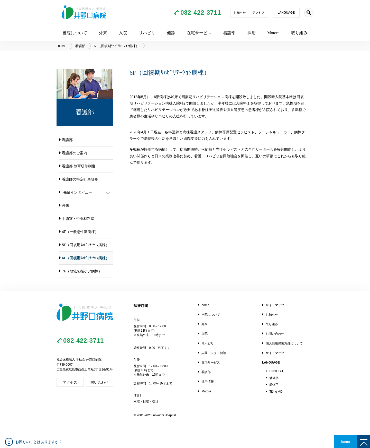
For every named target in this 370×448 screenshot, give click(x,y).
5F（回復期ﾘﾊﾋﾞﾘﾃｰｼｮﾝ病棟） (85, 245)
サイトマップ (275, 305)
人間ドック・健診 (213, 353)
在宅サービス (199, 33)
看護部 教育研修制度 (78, 166)
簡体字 (274, 384)
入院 (123, 33)
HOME (62, 46)
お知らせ (240, 12)
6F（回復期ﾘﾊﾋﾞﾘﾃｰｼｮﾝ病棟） (85, 258)
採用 (251, 33)
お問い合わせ (275, 333)
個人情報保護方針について (284, 343)
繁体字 (274, 378)
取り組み (299, 33)
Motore (273, 33)
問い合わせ (99, 382)
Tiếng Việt (276, 391)
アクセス (258, 12)
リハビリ (147, 33)
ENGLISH (276, 371)
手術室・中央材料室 (78, 219)
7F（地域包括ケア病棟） (82, 271)
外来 (103, 33)
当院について (74, 33)
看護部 (229, 33)
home (205, 305)
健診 (171, 33)
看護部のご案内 (74, 153)
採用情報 (207, 381)
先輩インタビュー (77, 192)
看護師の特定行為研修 (80, 179)
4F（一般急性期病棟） (80, 232)
